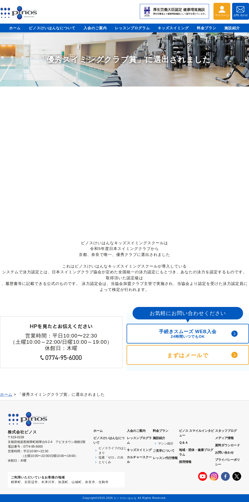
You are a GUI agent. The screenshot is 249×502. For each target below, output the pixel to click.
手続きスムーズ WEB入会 (188, 334)
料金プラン (206, 28)
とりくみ (105, 462)
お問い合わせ (224, 452)
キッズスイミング (173, 28)
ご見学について (164, 451)
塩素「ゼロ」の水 (111, 457)
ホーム (15, 28)
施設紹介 (232, 28)
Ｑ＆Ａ (183, 442)
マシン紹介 (166, 443)
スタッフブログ (226, 431)
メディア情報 (224, 438)
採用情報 (185, 462)
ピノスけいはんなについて (52, 28)
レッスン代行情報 (165, 458)
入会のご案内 (95, 28)
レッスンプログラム (132, 28)
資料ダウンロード (227, 445)
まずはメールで (188, 355)
